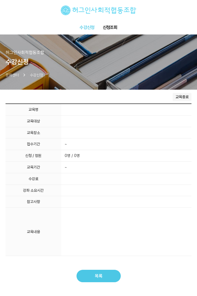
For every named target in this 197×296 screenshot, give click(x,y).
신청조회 (110, 27)
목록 (98, 276)
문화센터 (12, 75)
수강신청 (87, 27)
